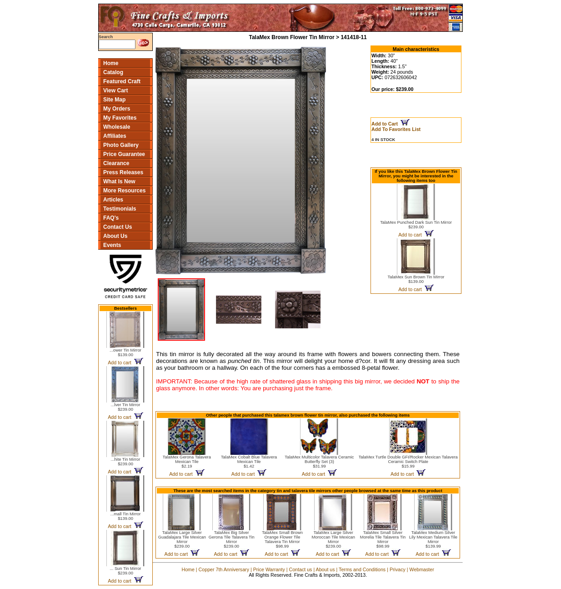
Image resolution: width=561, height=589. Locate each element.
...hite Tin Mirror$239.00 (125, 461)
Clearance (116, 163)
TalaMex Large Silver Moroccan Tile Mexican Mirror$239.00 (333, 539)
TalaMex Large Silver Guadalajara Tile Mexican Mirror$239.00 (182, 539)
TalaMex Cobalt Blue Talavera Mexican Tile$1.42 (249, 461)
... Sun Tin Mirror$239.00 (125, 570)
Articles (113, 199)
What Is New (119, 181)
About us (325, 569)
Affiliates (114, 136)
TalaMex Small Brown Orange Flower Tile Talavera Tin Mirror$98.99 (282, 539)
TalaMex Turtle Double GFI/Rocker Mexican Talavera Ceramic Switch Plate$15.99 (408, 461)
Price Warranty (269, 569)
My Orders (116, 109)
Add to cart (125, 362)
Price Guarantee (124, 154)
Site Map (114, 99)
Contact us (300, 569)
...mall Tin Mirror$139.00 (125, 516)
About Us (115, 236)
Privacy (398, 569)
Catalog (113, 72)
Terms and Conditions (362, 569)
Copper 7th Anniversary (224, 569)
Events (112, 245)
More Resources (124, 190)
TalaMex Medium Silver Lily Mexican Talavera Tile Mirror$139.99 (433, 539)
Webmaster (422, 569)
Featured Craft (121, 81)
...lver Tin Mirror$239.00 (125, 407)
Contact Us (117, 227)
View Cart (115, 90)
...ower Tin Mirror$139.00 (125, 352)
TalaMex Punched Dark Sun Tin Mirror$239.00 (416, 224)
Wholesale (116, 127)
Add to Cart (390, 123)
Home (110, 63)
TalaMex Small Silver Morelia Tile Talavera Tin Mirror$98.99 (383, 539)
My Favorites (119, 118)
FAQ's (111, 218)
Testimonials (119, 209)
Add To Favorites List (396, 129)
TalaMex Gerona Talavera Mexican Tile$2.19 (187, 461)
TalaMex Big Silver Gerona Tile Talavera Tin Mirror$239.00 (232, 539)
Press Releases (123, 172)
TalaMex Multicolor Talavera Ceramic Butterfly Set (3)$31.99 (319, 461)
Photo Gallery (121, 145)
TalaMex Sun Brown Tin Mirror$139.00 (416, 279)
